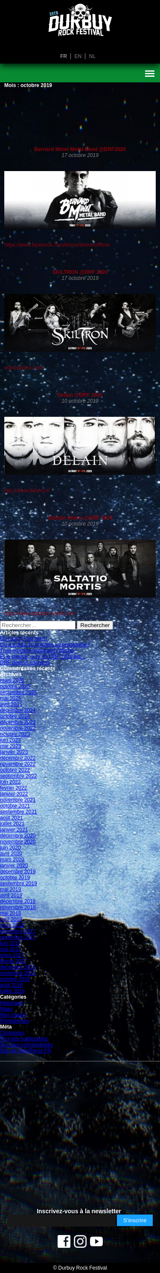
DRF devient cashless (25, 663)
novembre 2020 (17, 842)
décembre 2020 (17, 836)
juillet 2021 (12, 824)
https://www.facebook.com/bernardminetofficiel (57, 245)
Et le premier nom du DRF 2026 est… (43, 657)
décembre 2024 (17, 710)
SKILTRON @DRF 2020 (80, 272)
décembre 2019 (17, 872)
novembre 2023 (17, 728)
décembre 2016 (17, 967)
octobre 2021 (15, 806)
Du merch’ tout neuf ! (23, 639)
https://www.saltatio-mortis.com (39, 613)
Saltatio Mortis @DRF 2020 (79, 518)
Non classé (12, 1015)
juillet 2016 (12, 991)
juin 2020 (10, 848)
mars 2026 (12, 680)
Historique (11, 1003)
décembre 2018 (17, 901)
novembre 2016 (17, 973)
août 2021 (11, 818)
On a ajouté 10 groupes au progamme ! (44, 645)
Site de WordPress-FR (25, 1051)
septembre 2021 (18, 812)
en (77, 56)
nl (92, 56)
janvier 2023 (14, 752)
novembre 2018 (17, 907)
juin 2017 (10, 943)
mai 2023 (10, 746)
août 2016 (11, 985)
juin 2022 (10, 782)
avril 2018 (11, 919)
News (6, 1009)
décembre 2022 (17, 758)
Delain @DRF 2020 (80, 395)
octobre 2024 (15, 716)
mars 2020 (12, 860)
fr (63, 56)
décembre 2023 (17, 722)
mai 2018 (10, 913)
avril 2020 (11, 854)
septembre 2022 (18, 776)
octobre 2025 (15, 686)
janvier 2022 (14, 794)
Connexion (12, 1033)
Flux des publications (24, 1039)
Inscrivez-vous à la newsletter (79, 1211)
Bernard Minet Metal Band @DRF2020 (79, 149)
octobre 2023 (15, 734)
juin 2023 (10, 740)
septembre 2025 (18, 692)
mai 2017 (10, 949)
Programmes (14, 1021)
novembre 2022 (17, 764)
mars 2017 (12, 955)
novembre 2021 (17, 800)
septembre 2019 (18, 883)
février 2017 (13, 961)
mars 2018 (12, 925)
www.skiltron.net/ (23, 368)
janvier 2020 (14, 866)
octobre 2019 (15, 878)
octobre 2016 (15, 979)
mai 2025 (10, 698)
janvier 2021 (14, 830)
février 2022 (13, 788)
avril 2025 (11, 704)
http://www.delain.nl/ (27, 491)
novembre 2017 (17, 937)
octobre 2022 (15, 770)
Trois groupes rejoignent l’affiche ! (38, 651)
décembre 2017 (17, 931)
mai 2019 (10, 889)
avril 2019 (11, 895)
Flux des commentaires (26, 1045)
